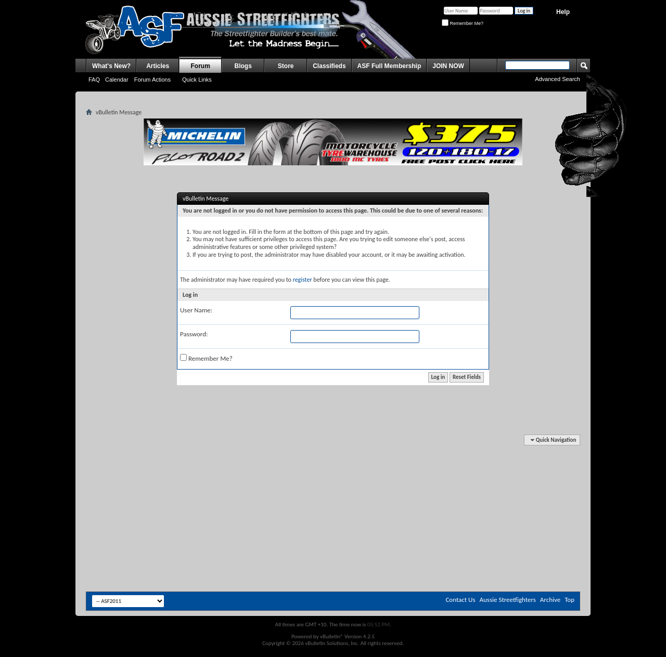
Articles (157, 66)
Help (563, 12)
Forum (200, 66)
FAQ (94, 79)
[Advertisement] (333, 466)
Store (286, 66)
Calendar (117, 79)
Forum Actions (152, 79)
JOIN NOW (448, 66)
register (302, 279)
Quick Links (197, 79)
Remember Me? (462, 23)
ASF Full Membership (389, 66)
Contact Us (460, 599)
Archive (550, 599)
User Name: (196, 310)
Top (569, 599)
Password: (194, 334)
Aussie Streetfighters (508, 599)
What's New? (111, 66)
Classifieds (329, 66)
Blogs (243, 66)
